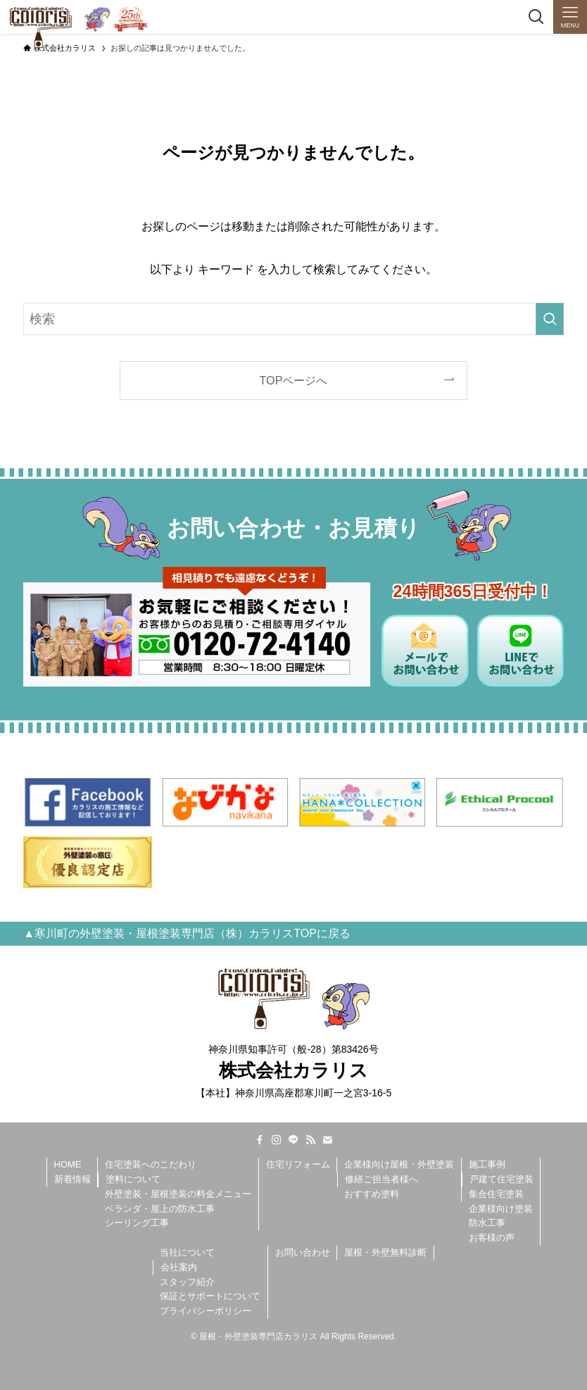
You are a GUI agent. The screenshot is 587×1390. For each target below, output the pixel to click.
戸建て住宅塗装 (501, 1179)
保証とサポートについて (210, 1296)
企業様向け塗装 (501, 1208)
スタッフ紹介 (187, 1282)
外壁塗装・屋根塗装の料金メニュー (178, 1194)
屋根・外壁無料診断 (385, 1252)
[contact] (327, 1140)
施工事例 (487, 1164)
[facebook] (259, 1140)
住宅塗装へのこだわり (150, 1164)
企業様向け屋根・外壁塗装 (399, 1164)
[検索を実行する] (550, 319)
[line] (293, 1140)
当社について (187, 1252)
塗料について (133, 1179)
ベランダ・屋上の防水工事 (160, 1208)
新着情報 (72, 1179)
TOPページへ (294, 380)
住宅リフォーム (298, 1164)
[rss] (310, 1140)
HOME (68, 1164)
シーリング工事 (137, 1222)
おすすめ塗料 (371, 1194)
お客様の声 (492, 1237)
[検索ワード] (293, 319)
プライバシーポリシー (205, 1311)
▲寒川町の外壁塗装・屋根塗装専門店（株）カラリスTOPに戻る (186, 933)
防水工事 (487, 1222)
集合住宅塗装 (496, 1194)
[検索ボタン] (536, 17)
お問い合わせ (302, 1252)
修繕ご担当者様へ (381, 1179)
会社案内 (178, 1267)
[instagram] (276, 1140)
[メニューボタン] (570, 17)
